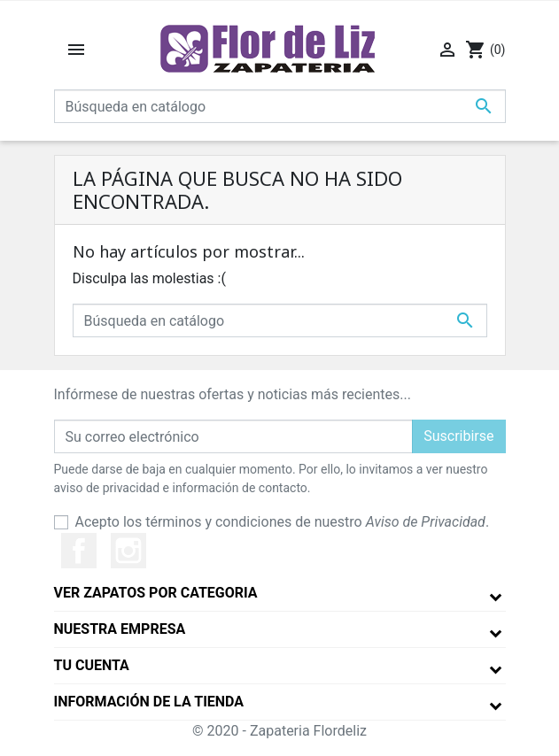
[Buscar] (280, 106)
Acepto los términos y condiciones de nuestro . (282, 521)
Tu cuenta (91, 665)
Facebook (79, 550)
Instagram (128, 550)
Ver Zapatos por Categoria (156, 592)
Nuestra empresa (120, 629)
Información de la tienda (149, 701)
